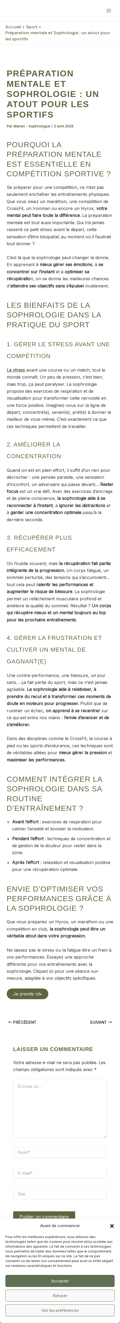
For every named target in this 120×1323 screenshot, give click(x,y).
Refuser (60, 1295)
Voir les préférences (60, 1310)
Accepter (60, 1280)
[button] (112, 1226)
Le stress (16, 370)
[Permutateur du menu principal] (109, 11)
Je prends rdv (27, 994)
